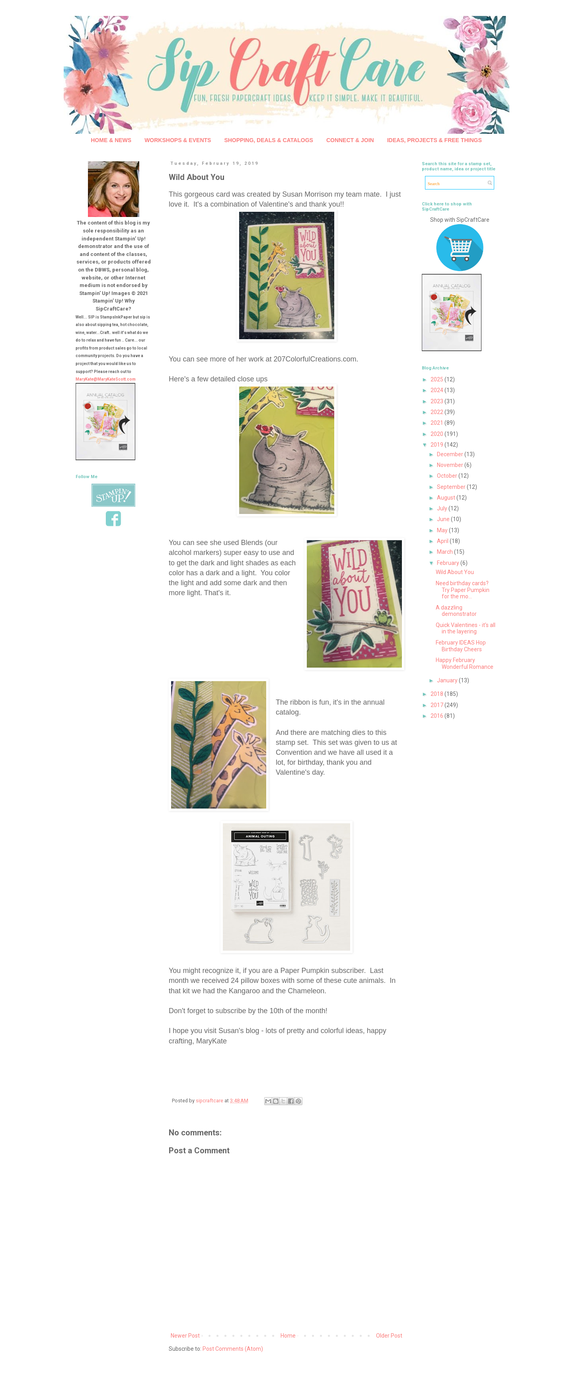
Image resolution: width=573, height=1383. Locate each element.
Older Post (389, 1335)
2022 (437, 412)
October (447, 476)
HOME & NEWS (111, 140)
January (448, 680)
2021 (437, 423)
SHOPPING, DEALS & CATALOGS (268, 140)
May (443, 530)
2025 (437, 379)
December (450, 454)
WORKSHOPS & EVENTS (177, 140)
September (452, 487)
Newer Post (185, 1335)
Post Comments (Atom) (233, 1349)
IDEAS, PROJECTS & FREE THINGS (434, 140)
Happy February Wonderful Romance (464, 663)
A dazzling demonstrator (456, 610)
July (442, 508)
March (445, 552)
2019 (437, 444)
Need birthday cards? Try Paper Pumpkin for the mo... (462, 590)
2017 (437, 705)
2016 (437, 716)
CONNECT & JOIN (350, 140)
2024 (437, 390)
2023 (437, 401)
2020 (437, 434)
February (448, 563)
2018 (437, 694)
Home (288, 1335)
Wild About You (455, 572)
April (443, 541)
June (444, 519)
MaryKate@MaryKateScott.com (106, 379)
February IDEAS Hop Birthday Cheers (461, 645)
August (446, 497)
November (450, 465)
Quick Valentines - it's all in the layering (465, 628)
